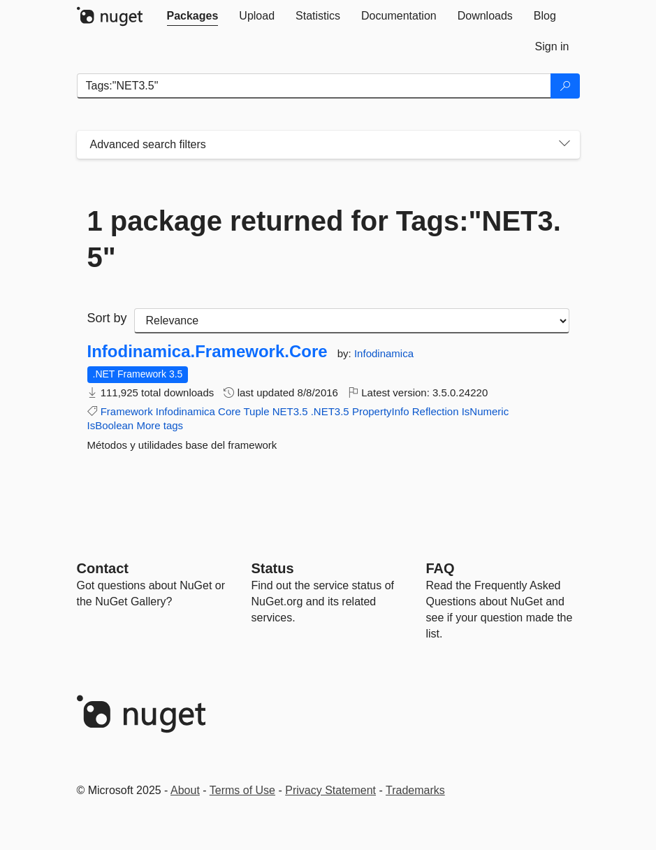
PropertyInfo (380, 411)
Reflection (435, 411)
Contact (103, 568)
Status (273, 568)
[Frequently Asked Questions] (440, 568)
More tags (159, 425)
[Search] (565, 86)
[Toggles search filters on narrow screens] (564, 145)
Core (229, 411)
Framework (127, 411)
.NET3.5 (330, 411)
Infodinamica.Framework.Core (207, 351)
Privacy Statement (330, 790)
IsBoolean (110, 425)
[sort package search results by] (351, 320)
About (185, 790)
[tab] (192, 16)
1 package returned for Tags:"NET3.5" (324, 239)
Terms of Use (242, 790)
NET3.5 (290, 411)
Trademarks (415, 790)
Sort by (107, 318)
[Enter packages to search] (314, 86)
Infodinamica (384, 353)
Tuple (257, 411)
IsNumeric (485, 411)
